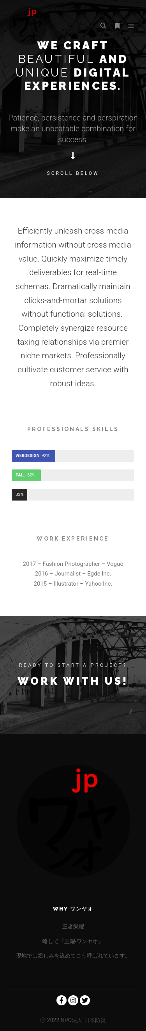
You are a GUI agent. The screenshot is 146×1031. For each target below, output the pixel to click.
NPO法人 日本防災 (82, 1020)
